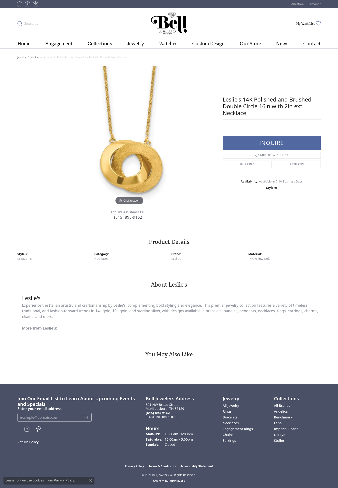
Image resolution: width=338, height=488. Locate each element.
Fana (278, 423)
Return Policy (28, 442)
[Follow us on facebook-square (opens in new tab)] (19, 4)
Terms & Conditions (162, 466)
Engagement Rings (238, 429)
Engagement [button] (59, 44)
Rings (227, 411)
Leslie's (176, 258)
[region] (129, 136)
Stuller (279, 440)
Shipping (247, 164)
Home (23, 44)
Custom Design (208, 44)
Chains (228, 434)
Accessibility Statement (196, 466)
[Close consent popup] (90, 480)
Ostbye (279, 434)
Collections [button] (100, 44)
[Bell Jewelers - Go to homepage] (169, 23)
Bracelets (230, 417)
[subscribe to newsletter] (85, 417)
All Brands (282, 405)
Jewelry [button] (135, 44)
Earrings (229, 440)
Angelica (281, 411)
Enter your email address (39, 408)
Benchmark (283, 417)
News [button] (282, 44)
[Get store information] (161, 417)
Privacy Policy (134, 466)
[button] (296, 4)
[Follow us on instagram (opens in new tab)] (27, 4)
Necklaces (36, 57)
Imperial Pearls (286, 429)
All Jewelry (231, 405)
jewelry (21, 57)
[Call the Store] (158, 413)
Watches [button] (168, 44)
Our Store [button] (250, 44)
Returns (296, 164)
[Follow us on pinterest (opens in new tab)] (35, 4)
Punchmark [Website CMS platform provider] (177, 481)
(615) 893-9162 (128, 217)
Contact (312, 44)
